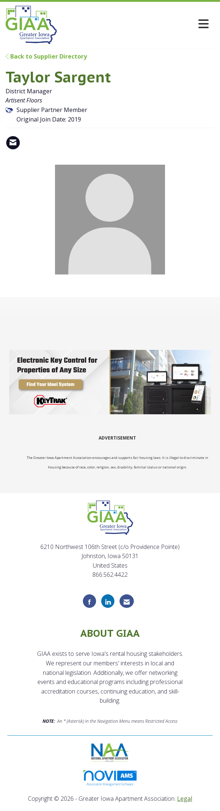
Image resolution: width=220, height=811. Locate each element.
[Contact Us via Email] (127, 601)
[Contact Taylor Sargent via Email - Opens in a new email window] (13, 142)
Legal (184, 799)
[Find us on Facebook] (89, 601)
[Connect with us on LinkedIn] (107, 601)
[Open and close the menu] (134, 23)
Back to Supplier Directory (46, 56)
